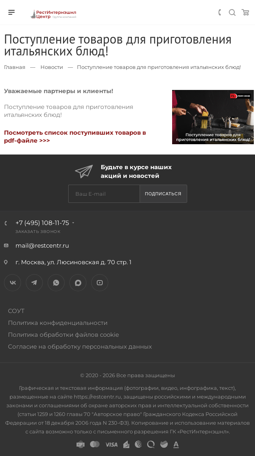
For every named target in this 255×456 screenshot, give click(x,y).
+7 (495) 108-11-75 (42, 223)
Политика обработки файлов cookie (63, 334)
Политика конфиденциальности (57, 322)
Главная (14, 67)
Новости (51, 67)
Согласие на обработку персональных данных (80, 346)
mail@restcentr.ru (42, 245)
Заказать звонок (38, 231)
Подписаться (163, 193)
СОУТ (16, 311)
